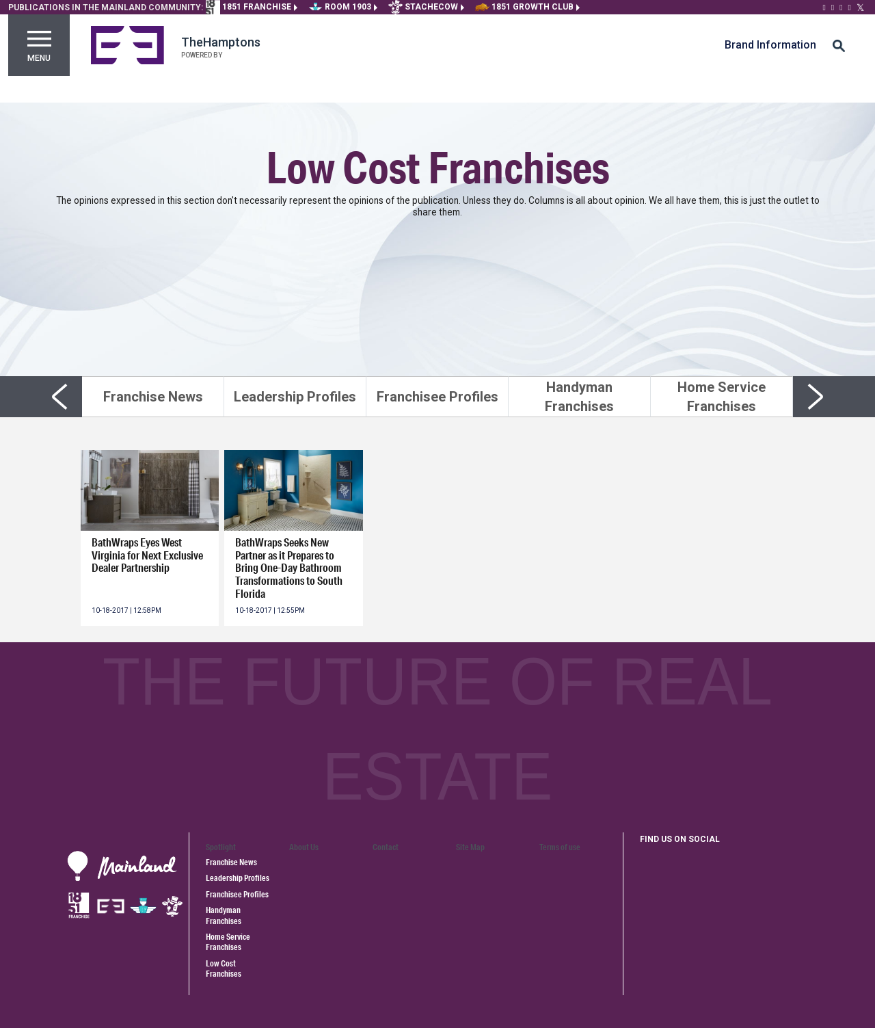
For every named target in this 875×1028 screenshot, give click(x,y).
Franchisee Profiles (237, 894)
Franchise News (231, 862)
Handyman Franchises (223, 915)
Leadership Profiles (237, 878)
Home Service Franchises (228, 942)
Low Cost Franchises (223, 968)
